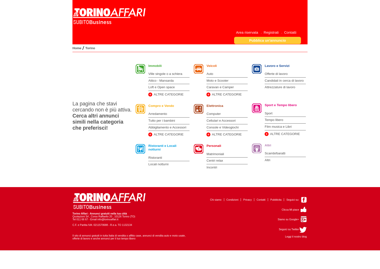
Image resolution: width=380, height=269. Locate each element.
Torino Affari (80, 213)
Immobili (155, 66)
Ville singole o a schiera (165, 74)
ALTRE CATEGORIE (168, 94)
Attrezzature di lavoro (280, 87)
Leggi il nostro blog (296, 236)
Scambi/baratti (275, 153)
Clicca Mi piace (290, 209)
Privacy (247, 199)
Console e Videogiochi (222, 127)
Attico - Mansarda (161, 80)
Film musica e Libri (278, 126)
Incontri (211, 167)
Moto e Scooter (217, 80)
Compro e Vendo (161, 106)
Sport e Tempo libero (281, 105)
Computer (213, 114)
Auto (209, 74)
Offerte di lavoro (276, 74)
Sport (268, 113)
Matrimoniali (215, 154)
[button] (267, 40)
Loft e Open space (161, 87)
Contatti (261, 199)
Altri (268, 145)
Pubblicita (275, 199)
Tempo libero (274, 120)
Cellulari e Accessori (221, 120)
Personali (213, 146)
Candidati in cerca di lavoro (284, 80)
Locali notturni (158, 164)
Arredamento (157, 114)
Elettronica (214, 106)
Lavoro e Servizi (277, 66)
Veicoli (211, 66)
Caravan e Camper (220, 87)
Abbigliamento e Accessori (167, 127)
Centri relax (214, 160)
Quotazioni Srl (80, 216)
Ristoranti (155, 157)
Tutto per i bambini (161, 120)
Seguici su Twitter (289, 229)
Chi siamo (216, 199)
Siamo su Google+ (288, 219)
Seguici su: (292, 199)
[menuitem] (249, 32)
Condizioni (232, 199)
